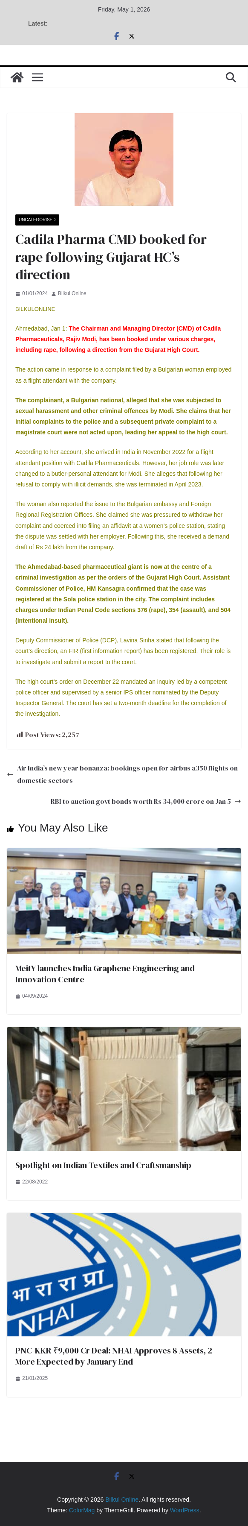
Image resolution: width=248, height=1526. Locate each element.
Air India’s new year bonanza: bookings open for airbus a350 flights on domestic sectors (122, 774)
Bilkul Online (72, 293)
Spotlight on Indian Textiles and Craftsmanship (103, 1165)
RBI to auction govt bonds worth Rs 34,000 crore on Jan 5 (146, 801)
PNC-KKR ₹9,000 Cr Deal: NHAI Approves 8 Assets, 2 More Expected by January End (113, 1356)
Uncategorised (37, 219)
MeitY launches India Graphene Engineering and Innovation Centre (105, 973)
